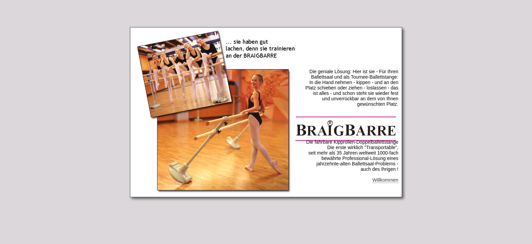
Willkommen (385, 180)
